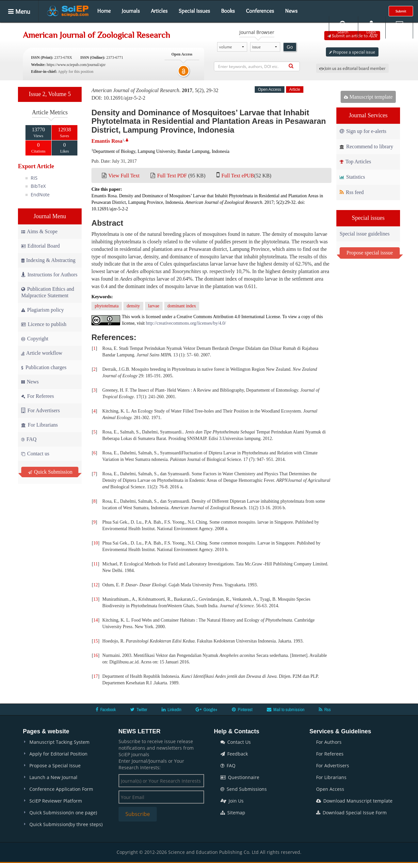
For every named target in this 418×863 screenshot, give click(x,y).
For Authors (329, 742)
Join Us (232, 801)
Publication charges (43, 367)
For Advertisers (40, 410)
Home (104, 11)
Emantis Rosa (106, 141)
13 (95, 599)
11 (95, 564)
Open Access (330, 789)
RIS (34, 178)
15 (95, 641)
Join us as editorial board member (352, 68)
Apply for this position (75, 71)
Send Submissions (243, 789)
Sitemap (232, 812)
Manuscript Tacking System (59, 742)
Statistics (352, 177)
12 (95, 584)
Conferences (260, 11)
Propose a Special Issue (55, 765)
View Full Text (123, 175)
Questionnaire (239, 777)
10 (95, 543)
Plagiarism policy (42, 310)
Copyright (34, 338)
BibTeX (38, 186)
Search (342, 27)
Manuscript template (368, 97)
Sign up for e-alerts (363, 131)
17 (95, 676)
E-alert (399, 27)
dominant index (182, 305)
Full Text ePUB (237, 175)
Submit (400, 11)
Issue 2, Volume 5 (50, 94)
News (291, 11)
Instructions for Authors (49, 274)
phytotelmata (107, 305)
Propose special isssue (369, 252)
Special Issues (194, 11)
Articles (159, 11)
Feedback (234, 754)
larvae (153, 305)
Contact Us (235, 742)
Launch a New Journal (53, 777)
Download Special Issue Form (351, 812)
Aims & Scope (39, 231)
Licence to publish (43, 324)
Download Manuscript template (354, 801)
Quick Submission (50, 472)
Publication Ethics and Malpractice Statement (47, 292)
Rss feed (352, 192)
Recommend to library (366, 146)
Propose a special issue (352, 52)
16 (95, 655)
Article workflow (41, 353)
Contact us (35, 453)
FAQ (29, 439)
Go (290, 47)
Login (371, 27)
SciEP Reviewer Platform (55, 801)
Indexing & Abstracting (48, 260)
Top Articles (355, 161)
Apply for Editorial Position (58, 754)
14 (95, 620)
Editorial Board (40, 246)
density (133, 305)
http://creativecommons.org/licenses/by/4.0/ (186, 323)
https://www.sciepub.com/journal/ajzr (76, 64)
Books (228, 11)
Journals (131, 11)
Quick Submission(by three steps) (66, 824)
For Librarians (39, 425)
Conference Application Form (61, 789)
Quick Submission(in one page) (63, 812)
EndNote (40, 194)
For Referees (37, 396)
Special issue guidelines (365, 233)
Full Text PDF (172, 175)
